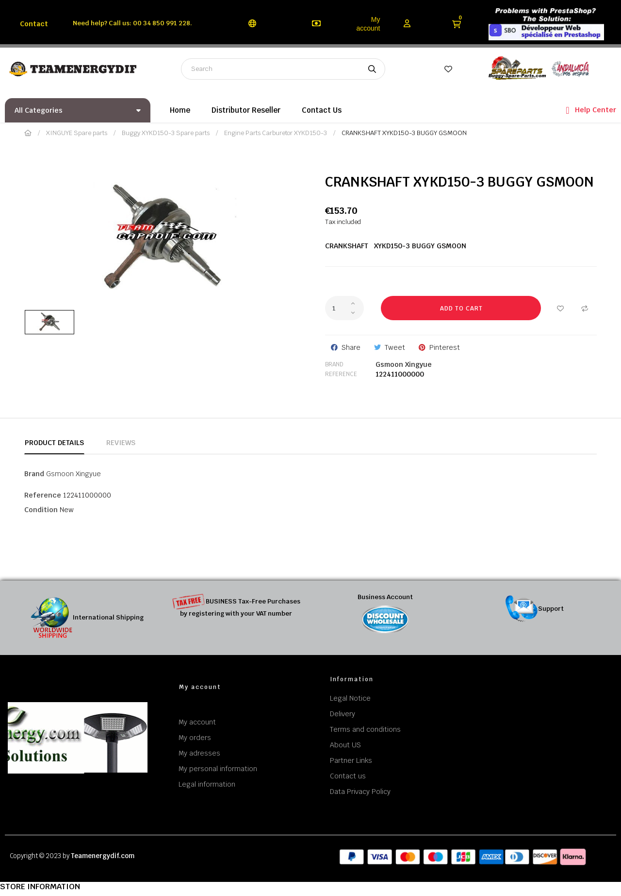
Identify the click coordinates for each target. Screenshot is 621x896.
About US (345, 745)
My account (368, 24)
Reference (341, 374)
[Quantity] (344, 308)
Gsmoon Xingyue (404, 364)
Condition (41, 509)
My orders (195, 737)
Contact (34, 23)
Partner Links (351, 760)
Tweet (395, 347)
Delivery (342, 713)
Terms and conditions (365, 729)
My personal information (218, 768)
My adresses (199, 753)
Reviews (120, 442)
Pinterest (444, 347)
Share (351, 347)
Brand (334, 364)
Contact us (348, 776)
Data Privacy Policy (360, 791)
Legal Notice (350, 698)
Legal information (207, 784)
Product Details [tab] (54, 442)
